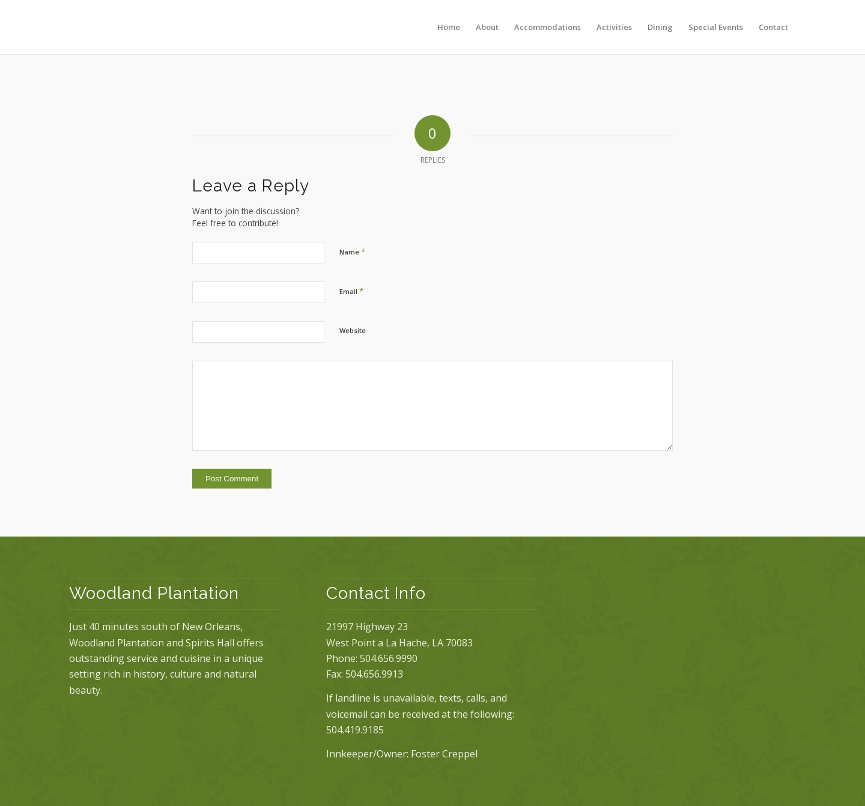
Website (352, 330)
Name (352, 251)
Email (351, 291)
